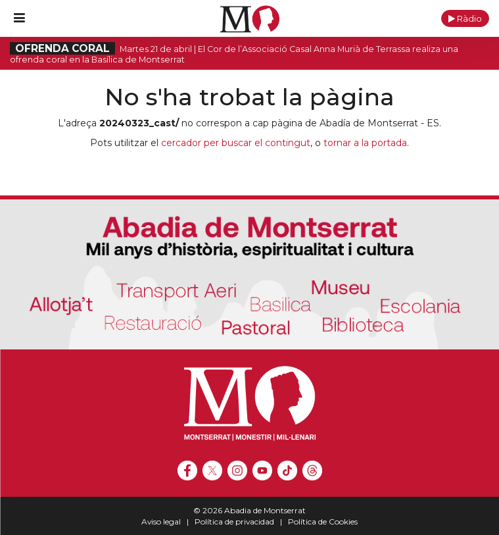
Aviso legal (161, 521)
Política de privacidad (234, 521)
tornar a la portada (365, 143)
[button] (465, 18)
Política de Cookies (323, 521)
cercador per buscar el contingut (235, 143)
